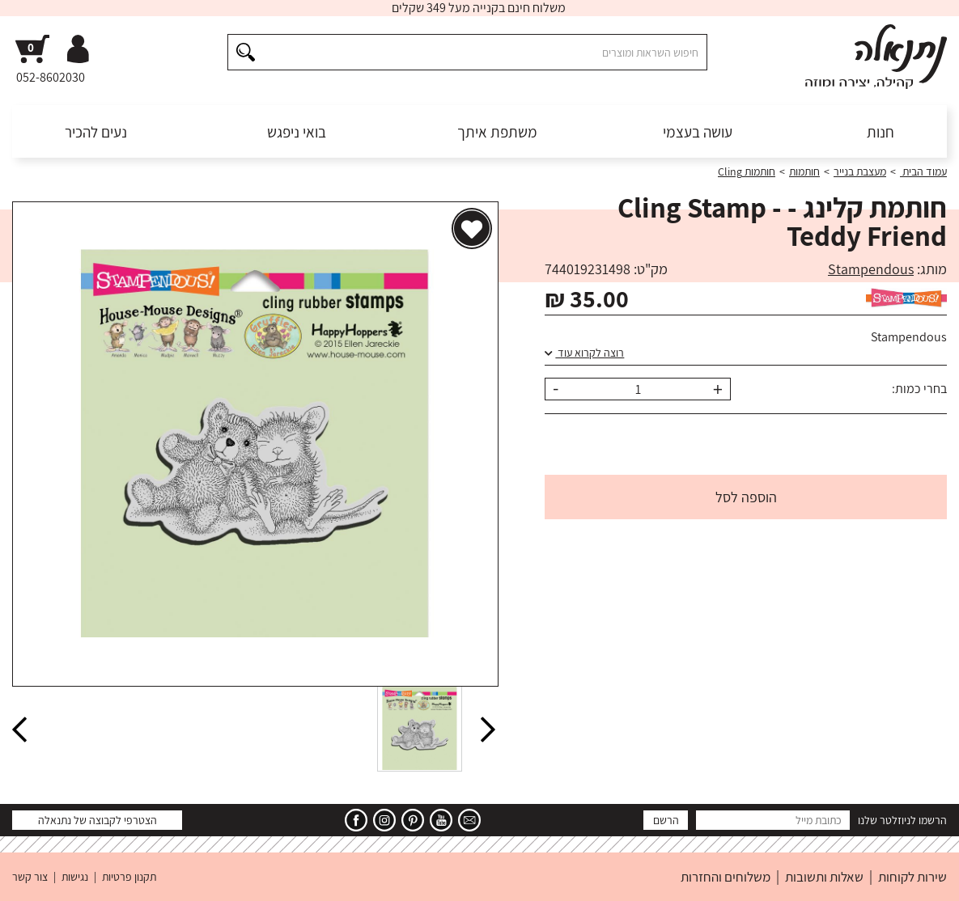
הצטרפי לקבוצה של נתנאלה (97, 820)
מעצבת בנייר (860, 171)
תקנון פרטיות (129, 876)
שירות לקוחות (912, 877)
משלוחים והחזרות (725, 877)
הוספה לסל (746, 497)
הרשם (666, 820)
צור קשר (30, 876)
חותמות (804, 171)
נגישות (75, 876)
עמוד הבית (923, 171)
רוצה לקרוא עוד (584, 352)
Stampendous (871, 269)
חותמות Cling (746, 171)
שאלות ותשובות (824, 877)
